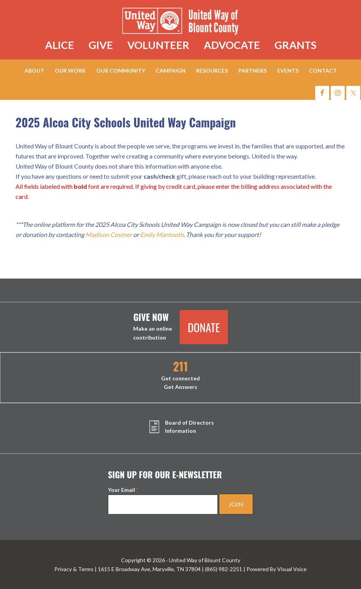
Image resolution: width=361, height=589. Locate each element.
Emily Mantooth (162, 234)
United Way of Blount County (180, 22)
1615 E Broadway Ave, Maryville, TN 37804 (149, 569)
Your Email (123, 489)
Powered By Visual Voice (276, 569)
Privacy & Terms (74, 569)
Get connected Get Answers (180, 375)
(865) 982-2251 (223, 569)
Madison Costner (108, 234)
